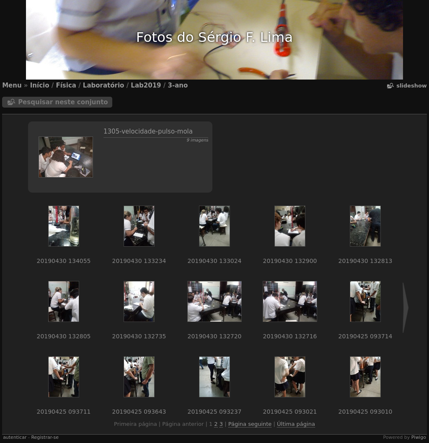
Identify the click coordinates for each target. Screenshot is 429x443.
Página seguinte (250, 424)
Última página (296, 424)
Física (66, 85)
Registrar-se (44, 437)
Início (39, 85)
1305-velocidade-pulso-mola (148, 131)
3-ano (178, 85)
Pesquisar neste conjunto (63, 102)
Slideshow (411, 85)
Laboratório (103, 85)
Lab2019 (146, 85)
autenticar (14, 437)
